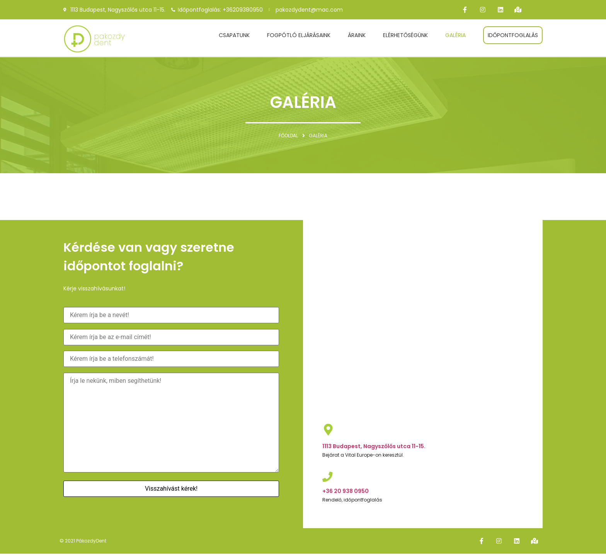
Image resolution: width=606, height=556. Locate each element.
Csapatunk (234, 35)
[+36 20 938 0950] (328, 477)
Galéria (455, 35)
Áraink (357, 35)
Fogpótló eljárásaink (298, 35)
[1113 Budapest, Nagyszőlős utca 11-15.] (328, 429)
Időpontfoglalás (513, 35)
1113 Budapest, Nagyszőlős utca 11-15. (374, 446)
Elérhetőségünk (405, 35)
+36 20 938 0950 (345, 492)
